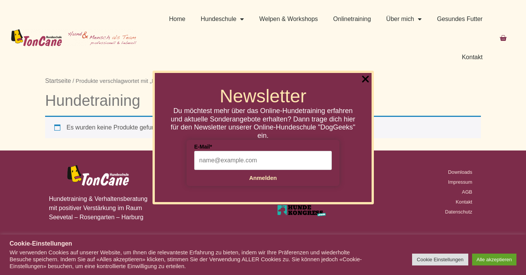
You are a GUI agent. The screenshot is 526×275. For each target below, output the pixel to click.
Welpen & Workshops (288, 19)
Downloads (460, 134)
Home (177, 19)
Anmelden (263, 178)
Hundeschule (222, 19)
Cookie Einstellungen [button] (440, 259)
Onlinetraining (352, 19)
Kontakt (472, 57)
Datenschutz (458, 173)
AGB (467, 154)
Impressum (460, 144)
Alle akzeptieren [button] (494, 259)
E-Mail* (203, 147)
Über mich (404, 19)
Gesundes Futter (459, 19)
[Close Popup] (365, 80)
